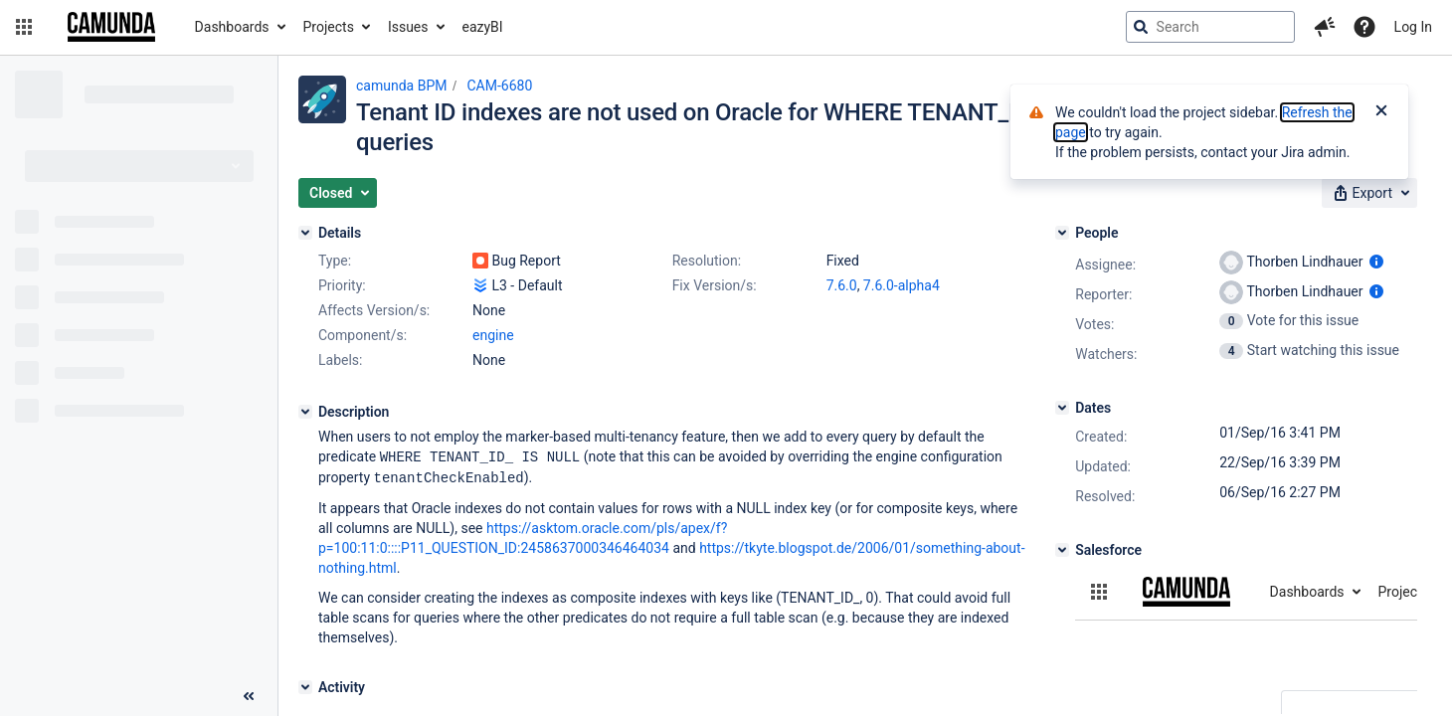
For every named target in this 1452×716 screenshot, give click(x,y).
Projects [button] (328, 27)
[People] (1062, 233)
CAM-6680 (499, 85)
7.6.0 (841, 285)
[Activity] (305, 685)
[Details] (305, 233)
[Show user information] (1376, 261)
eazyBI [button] (482, 27)
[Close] (1381, 112)
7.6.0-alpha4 (901, 285)
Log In (1413, 27)
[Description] (305, 412)
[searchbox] (1210, 27)
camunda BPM (401, 85)
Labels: (340, 360)
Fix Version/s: (714, 285)
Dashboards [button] (232, 27)
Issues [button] (408, 27)
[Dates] (1062, 408)
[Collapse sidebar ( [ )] (249, 696)
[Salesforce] (1062, 550)
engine (493, 335)
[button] (24, 27)
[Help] (1364, 27)
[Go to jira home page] (111, 27)
